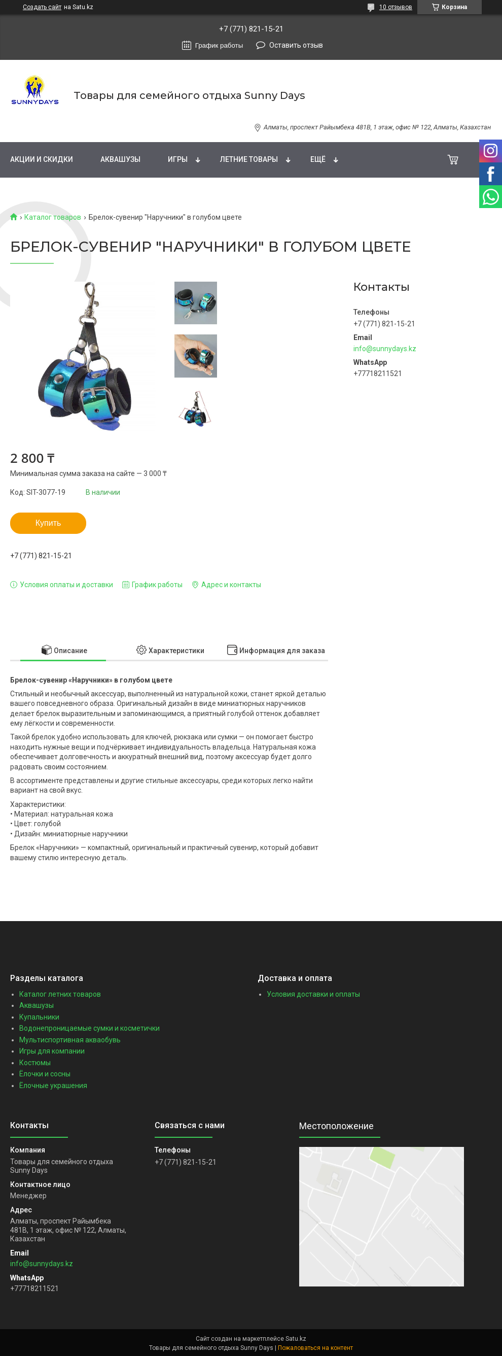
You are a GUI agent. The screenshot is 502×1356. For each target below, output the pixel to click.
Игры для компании (52, 1051)
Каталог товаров (52, 217)
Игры (178, 159)
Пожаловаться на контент (315, 1347)
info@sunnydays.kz (384, 349)
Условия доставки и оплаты (313, 994)
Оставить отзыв (296, 45)
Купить (48, 523)
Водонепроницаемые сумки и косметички (89, 1028)
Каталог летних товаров (60, 994)
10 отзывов (395, 7)
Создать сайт (42, 7)
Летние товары (249, 159)
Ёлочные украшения (53, 1085)
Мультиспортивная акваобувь (70, 1040)
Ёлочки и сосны (44, 1074)
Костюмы (35, 1063)
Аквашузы (120, 159)
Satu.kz (295, 1338)
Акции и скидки (41, 159)
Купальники (39, 1017)
